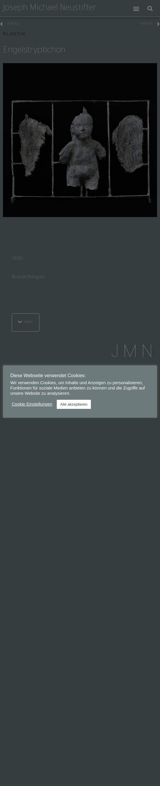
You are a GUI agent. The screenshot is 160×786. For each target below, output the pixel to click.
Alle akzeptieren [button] (74, 404)
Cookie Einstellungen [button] (32, 404)
